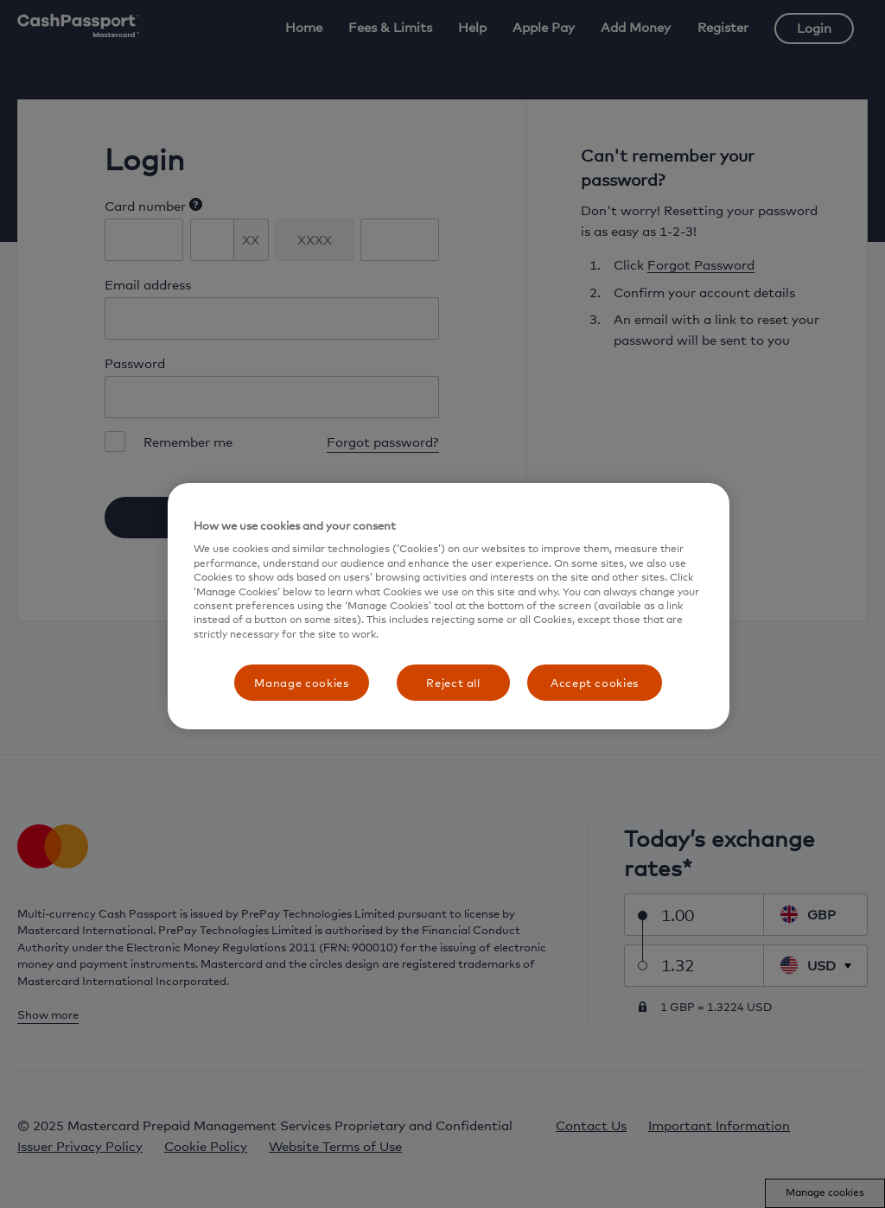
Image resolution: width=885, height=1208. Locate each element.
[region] (448, 606)
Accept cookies (595, 683)
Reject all (453, 683)
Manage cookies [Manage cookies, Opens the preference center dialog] (301, 683)
